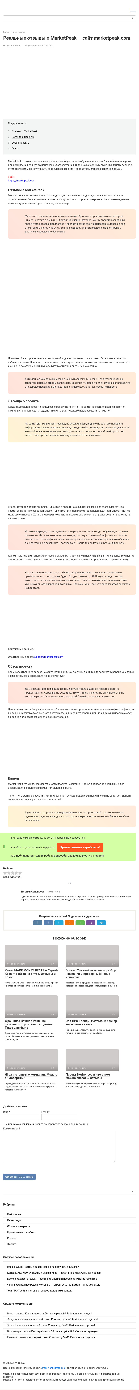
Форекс (11, 1244)
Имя (6, 1112)
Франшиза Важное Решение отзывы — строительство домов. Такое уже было (29, 1024)
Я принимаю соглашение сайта (24, 1124)
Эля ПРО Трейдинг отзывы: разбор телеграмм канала (91, 1022)
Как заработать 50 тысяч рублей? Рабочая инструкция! (58, 1313)
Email (45, 1112)
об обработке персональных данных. (45, 1124)
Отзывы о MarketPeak (24, 131)
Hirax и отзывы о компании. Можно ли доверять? (31, 1076)
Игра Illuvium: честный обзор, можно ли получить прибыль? (43, 1267)
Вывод (15, 148)
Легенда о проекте (23, 136)
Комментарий (11, 1128)
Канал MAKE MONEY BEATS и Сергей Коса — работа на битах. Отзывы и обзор (31, 974)
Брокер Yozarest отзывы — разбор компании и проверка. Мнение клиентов (91, 974)
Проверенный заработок (22, 1232)
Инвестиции (14, 1220)
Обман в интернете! (18, 1226)
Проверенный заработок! (80, 847)
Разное (11, 1238)
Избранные (14, 1214)
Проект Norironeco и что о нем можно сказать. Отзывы (88, 1076)
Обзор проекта (20, 142)
